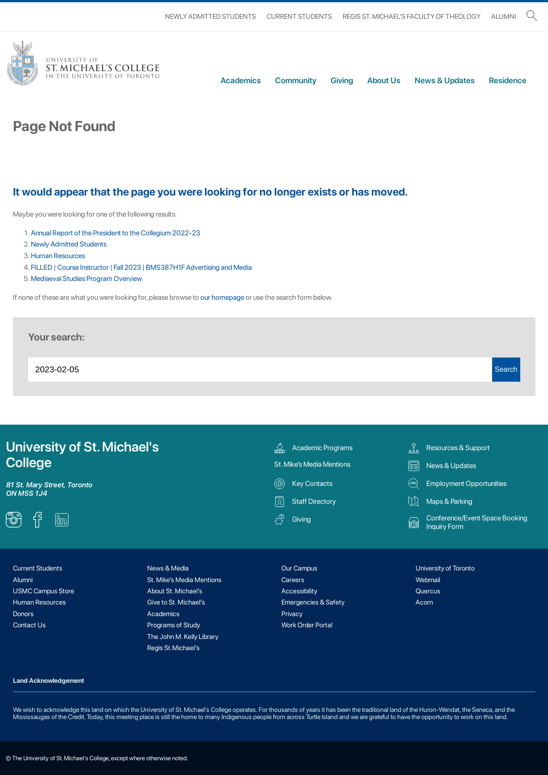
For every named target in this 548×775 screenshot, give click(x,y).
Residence (508, 80)
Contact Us (29, 625)
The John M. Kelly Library (182, 637)
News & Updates (445, 80)
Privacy (291, 614)
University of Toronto (445, 568)
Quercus (428, 591)
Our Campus (299, 568)
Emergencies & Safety (312, 602)
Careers (292, 580)
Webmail (428, 580)
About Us (383, 80)
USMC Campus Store (43, 591)
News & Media (168, 568)
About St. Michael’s (174, 591)
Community (295, 80)
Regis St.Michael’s (173, 648)
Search (506, 369)
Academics (241, 80)
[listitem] (13, 525)
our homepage (222, 297)
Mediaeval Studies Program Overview (86, 278)
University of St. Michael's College (82, 454)
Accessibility (299, 591)
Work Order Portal (306, 625)
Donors (23, 614)
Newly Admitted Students (210, 17)
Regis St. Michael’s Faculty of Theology (411, 17)
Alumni (503, 17)
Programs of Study (173, 625)
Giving (342, 80)
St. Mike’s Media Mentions (312, 464)
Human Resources (58, 255)
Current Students (299, 17)
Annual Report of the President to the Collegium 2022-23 (115, 233)
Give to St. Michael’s (176, 602)
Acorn (424, 602)
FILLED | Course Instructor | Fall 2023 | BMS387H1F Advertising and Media (141, 267)
